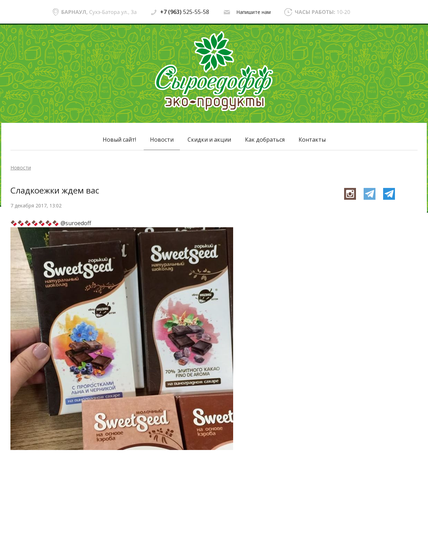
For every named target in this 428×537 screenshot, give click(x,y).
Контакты (312, 139)
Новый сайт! (119, 139)
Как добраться (265, 139)
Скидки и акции (209, 139)
